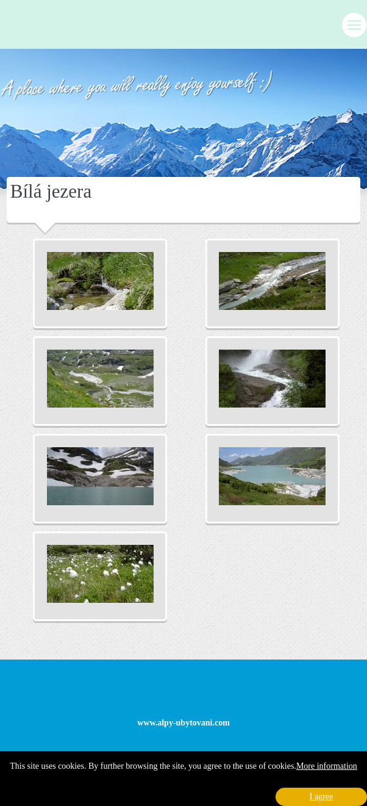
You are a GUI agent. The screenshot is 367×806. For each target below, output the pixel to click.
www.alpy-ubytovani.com (183, 722)
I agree (321, 796)
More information (326, 766)
